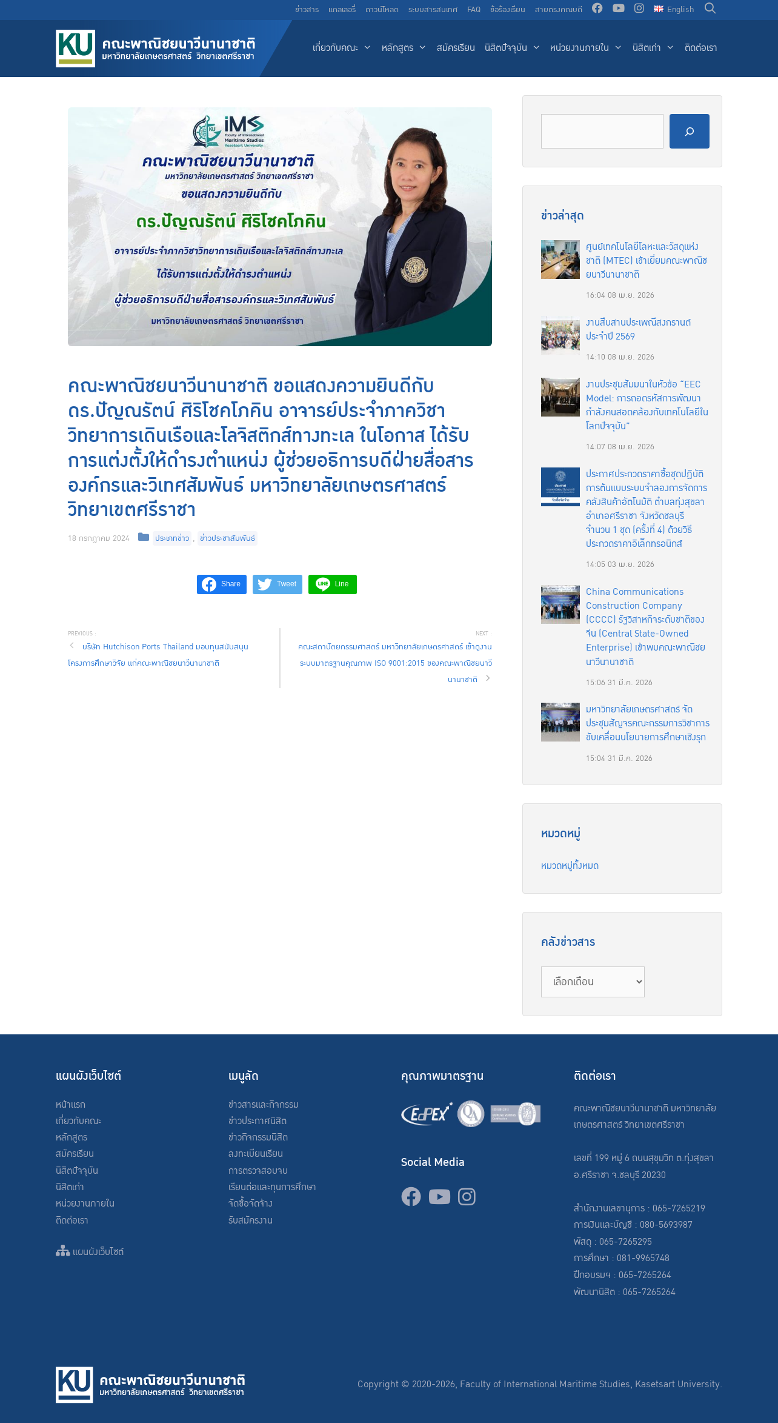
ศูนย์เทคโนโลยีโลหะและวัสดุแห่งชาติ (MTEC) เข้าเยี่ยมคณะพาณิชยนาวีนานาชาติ (646, 261)
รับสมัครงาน (250, 1220)
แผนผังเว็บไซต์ (90, 1252)
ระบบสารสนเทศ (432, 9)
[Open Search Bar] (710, 10)
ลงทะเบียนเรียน (255, 1154)
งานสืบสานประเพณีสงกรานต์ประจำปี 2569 (638, 329)
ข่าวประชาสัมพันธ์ (227, 538)
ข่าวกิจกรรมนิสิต (258, 1137)
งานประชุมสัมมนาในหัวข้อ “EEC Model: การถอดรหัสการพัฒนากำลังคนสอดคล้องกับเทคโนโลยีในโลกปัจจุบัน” (647, 405)
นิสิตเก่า (656, 49)
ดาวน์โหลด (382, 9)
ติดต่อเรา (701, 48)
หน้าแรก (70, 1105)
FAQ (473, 9)
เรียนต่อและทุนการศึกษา (272, 1187)
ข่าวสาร (307, 9)
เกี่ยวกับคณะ (345, 49)
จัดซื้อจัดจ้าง (250, 1203)
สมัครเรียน (456, 48)
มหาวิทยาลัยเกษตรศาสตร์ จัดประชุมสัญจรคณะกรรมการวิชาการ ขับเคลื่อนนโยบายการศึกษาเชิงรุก (648, 723)
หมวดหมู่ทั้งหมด (570, 866)
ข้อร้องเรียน (507, 9)
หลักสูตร (407, 49)
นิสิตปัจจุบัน (515, 49)
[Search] (690, 131)
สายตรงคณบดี (558, 9)
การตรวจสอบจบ (258, 1171)
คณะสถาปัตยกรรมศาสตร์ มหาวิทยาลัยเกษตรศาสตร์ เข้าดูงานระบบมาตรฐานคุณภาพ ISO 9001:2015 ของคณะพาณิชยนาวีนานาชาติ (395, 663)
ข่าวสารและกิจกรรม (263, 1105)
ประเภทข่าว (172, 538)
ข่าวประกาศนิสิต (257, 1121)
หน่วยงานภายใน (589, 49)
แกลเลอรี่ (342, 9)
